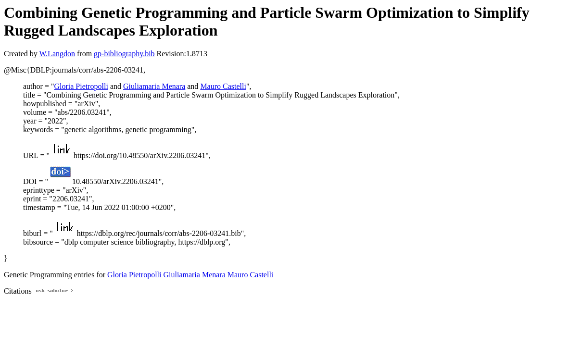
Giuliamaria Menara (154, 86)
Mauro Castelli (223, 86)
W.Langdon (57, 53)
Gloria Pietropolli (81, 86)
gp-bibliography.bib (124, 53)
